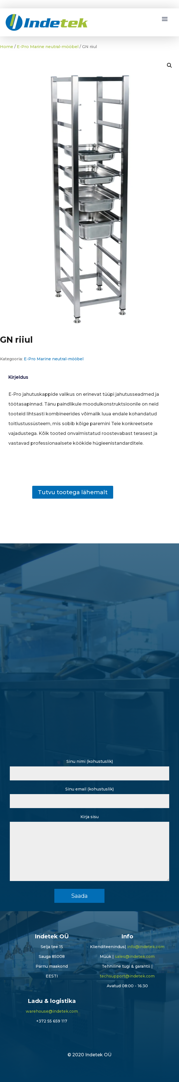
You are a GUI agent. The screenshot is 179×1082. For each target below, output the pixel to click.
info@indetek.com (145, 946)
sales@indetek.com (135, 956)
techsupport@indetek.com (127, 976)
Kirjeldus (18, 377)
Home (6, 46)
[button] (169, 65)
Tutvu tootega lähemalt (73, 492)
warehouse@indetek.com (52, 1011)
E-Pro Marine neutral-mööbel (47, 46)
